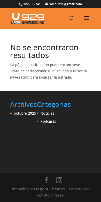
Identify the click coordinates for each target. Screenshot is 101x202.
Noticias (47, 113)
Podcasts (48, 121)
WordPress (54, 195)
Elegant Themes (49, 188)
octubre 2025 (25, 113)
